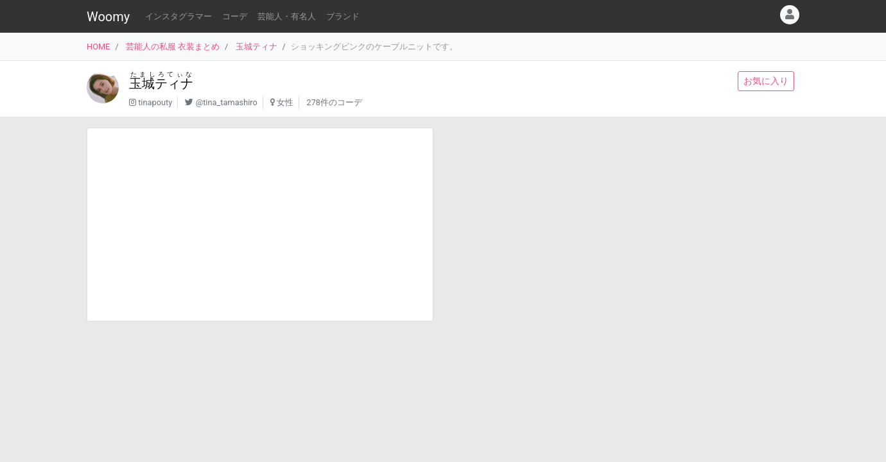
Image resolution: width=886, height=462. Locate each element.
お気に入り (765, 81)
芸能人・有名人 (286, 16)
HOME (98, 46)
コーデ (234, 16)
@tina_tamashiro (226, 102)
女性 (285, 102)
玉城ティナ (256, 46)
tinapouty (155, 102)
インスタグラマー (178, 16)
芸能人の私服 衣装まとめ (173, 46)
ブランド (343, 16)
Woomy (108, 16)
